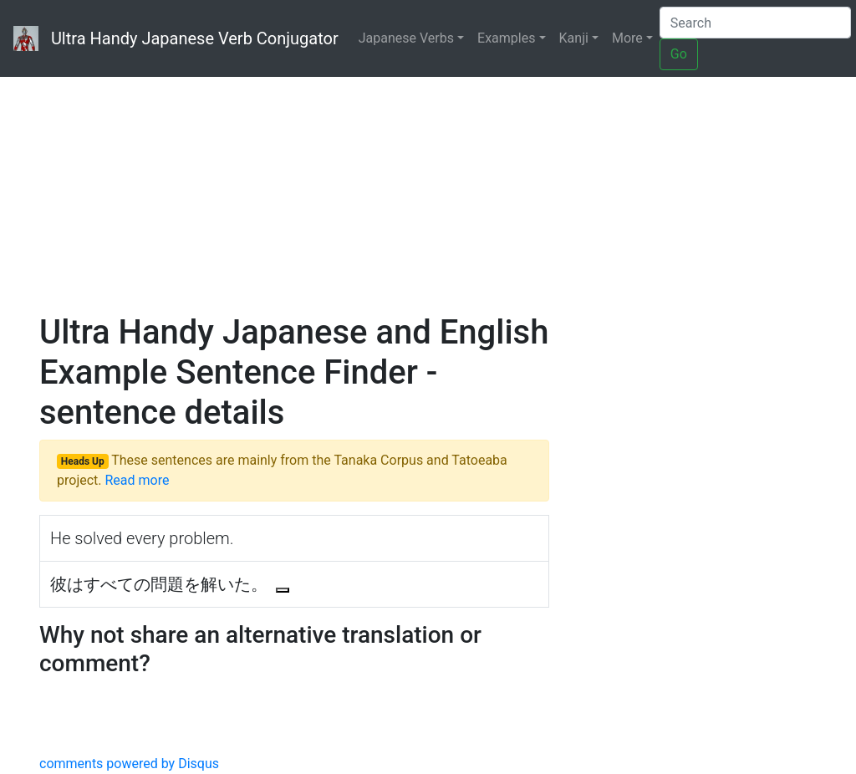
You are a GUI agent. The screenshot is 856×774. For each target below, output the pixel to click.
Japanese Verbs (406, 38)
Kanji (573, 38)
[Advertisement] (428, 176)
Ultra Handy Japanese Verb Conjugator (176, 38)
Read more (136, 480)
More (627, 38)
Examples (506, 38)
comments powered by (129, 763)
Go (678, 54)
